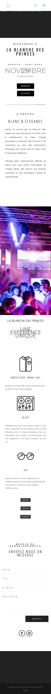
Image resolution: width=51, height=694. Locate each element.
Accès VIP (25, 516)
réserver (25, 86)
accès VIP (25, 93)
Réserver (25, 500)
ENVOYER (37, 619)
